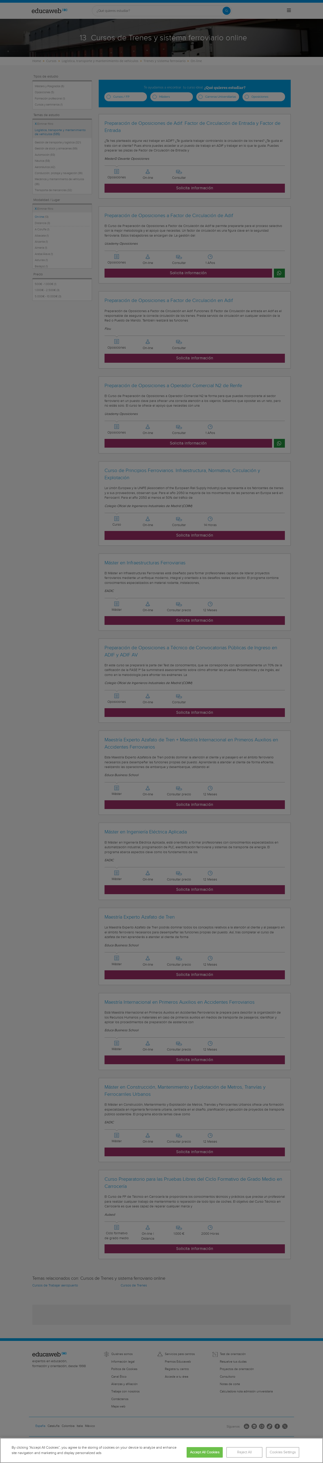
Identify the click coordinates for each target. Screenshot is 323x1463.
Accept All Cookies (204, 1452)
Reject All (244, 1452)
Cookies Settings (283, 1452)
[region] (161, 1450)
